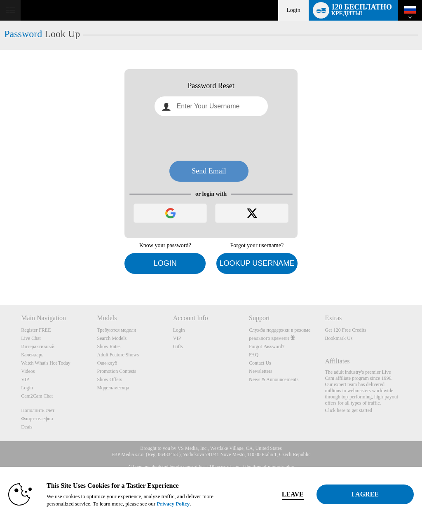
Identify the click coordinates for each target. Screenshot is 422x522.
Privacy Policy (173, 504)
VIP (25, 379)
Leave (293, 494)
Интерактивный (37, 346)
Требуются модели (116, 330)
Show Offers (109, 379)
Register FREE (36, 330)
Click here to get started (348, 410)
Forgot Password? (266, 346)
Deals (26, 427)
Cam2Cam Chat (37, 396)
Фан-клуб (107, 363)
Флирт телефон (37, 418)
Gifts (178, 346)
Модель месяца (113, 388)
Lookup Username (256, 263)
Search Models (112, 338)
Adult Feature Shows (117, 355)
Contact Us (260, 363)
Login (293, 10)
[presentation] (211, 138)
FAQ (253, 355)
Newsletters (260, 371)
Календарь (32, 355)
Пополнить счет (37, 410)
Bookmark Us (338, 338)
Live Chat (31, 338)
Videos (28, 371)
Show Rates (108, 346)
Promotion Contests (116, 371)
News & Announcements (273, 379)
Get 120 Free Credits (345, 330)
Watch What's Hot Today (45, 363)
